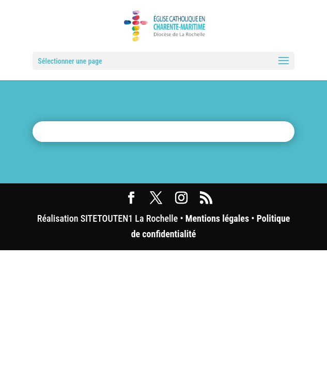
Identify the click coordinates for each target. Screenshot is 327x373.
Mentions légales (217, 218)
